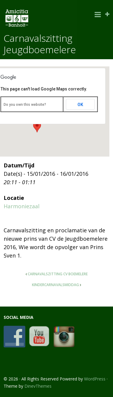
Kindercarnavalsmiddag (55, 284)
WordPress (94, 379)
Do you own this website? (25, 104)
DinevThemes (38, 386)
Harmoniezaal (21, 206)
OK (80, 104)
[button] (37, 127)
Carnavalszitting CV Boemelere (58, 273)
